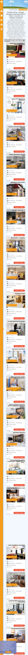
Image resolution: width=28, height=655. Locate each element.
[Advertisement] (14, 530)
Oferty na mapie (23, 9)
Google (6, 642)
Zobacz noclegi (19, 68)
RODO (7, 650)
